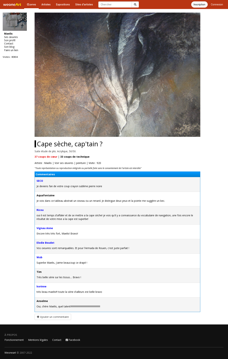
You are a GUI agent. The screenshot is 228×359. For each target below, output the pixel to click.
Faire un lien (11, 50)
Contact (8, 43)
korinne (41, 286)
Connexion (217, 4)
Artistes (46, 4)
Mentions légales (38, 340)
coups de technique (75, 156)
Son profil (9, 40)
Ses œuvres (11, 37)
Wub (39, 257)
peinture (81, 163)
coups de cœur (46, 156)
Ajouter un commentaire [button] (53, 317)
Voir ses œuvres (64, 163)
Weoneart (10, 352)
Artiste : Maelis (43, 163)
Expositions (63, 4)
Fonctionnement (14, 340)
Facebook (73, 340)
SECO (40, 180)
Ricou (40, 210)
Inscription (199, 4)
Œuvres (31, 4)
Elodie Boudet (45, 242)
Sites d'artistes (84, 4)
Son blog (9, 46)
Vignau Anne (45, 228)
